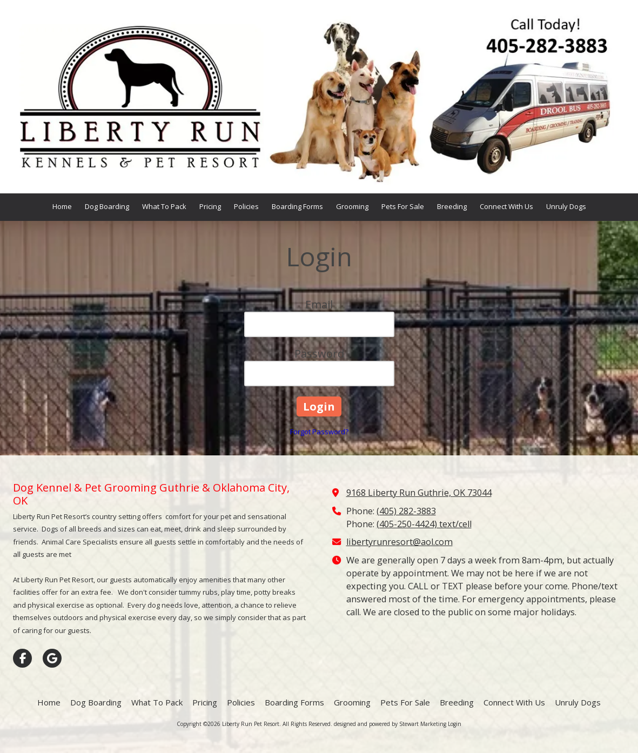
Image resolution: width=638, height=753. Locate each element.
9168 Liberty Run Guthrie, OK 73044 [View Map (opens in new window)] (419, 493)
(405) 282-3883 (406, 511)
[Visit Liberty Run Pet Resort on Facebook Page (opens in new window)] (22, 658)
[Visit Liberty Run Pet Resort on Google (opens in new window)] (52, 658)
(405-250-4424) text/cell (424, 524)
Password (319, 353)
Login (454, 724)
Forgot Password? (319, 431)
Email (319, 304)
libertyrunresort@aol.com (399, 542)
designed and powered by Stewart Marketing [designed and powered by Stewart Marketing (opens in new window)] (390, 724)
